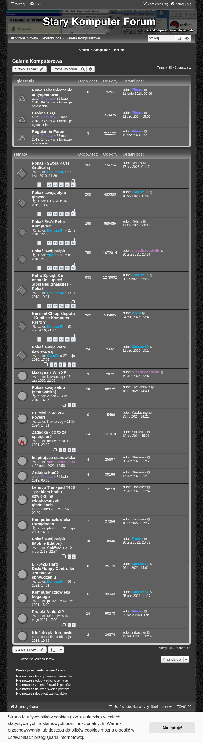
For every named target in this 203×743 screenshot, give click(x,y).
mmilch (52, 441)
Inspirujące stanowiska (54, 457)
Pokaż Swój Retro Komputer (48, 224)
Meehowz (54, 616)
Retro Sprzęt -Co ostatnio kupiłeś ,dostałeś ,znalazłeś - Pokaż (51, 282)
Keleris (137, 163)
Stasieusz (139, 432)
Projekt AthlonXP (48, 611)
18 (55, 214)
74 (61, 268)
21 (73, 214)
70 (73, 306)
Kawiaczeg (55, 377)
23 (49, 185)
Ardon (51, 396)
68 (61, 306)
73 (55, 268)
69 (67, 306)
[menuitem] (35, 4)
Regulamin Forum (49, 131)
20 (67, 214)
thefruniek (139, 519)
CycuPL (53, 356)
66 (49, 306)
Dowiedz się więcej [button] (104, 737)
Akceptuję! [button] (172, 728)
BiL (49, 201)
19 (61, 214)
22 (49, 243)
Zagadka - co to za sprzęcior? (49, 434)
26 (67, 185)
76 (73, 268)
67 (55, 306)
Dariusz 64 (55, 172)
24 (55, 185)
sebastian (48, 637)
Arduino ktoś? (45, 472)
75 (67, 268)
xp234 (51, 255)
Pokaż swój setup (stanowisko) (48, 389)
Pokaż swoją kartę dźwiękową (49, 349)
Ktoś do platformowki (52, 632)
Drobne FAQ (43, 113)
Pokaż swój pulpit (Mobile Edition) (48, 541)
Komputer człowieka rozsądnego (51, 521)
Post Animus (141, 387)
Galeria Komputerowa (37, 61)
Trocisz (137, 539)
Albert (45, 509)
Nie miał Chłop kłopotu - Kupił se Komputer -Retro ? (53, 317)
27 (73, 185)
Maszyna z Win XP (49, 372)
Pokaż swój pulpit (48, 251)
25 (61, 185)
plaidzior (53, 528)
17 (49, 214)
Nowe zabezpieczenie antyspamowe (52, 92)
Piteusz (47, 98)
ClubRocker (55, 548)
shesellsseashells (146, 251)
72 (49, 268)
